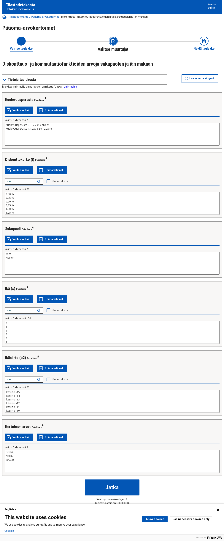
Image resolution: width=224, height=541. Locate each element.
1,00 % (112, 209)
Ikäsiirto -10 (112, 411)
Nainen (112, 258)
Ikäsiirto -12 (112, 403)
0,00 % (112, 194)
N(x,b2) (112, 456)
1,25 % (112, 213)
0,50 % (112, 201)
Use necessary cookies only (190, 519)
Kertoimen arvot (18, 426)
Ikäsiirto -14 (112, 396)
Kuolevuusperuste (19, 99)
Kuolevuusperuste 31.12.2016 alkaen (112, 125)
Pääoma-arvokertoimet (45, 16)
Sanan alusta (60, 181)
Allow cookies (155, 519)
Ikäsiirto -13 (112, 399)
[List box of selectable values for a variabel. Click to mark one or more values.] (112, 134)
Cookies (9, 530)
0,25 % (112, 198)
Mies (112, 254)
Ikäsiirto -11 (112, 407)
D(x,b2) (112, 452)
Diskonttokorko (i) (19, 159)
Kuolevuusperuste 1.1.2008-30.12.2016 (112, 129)
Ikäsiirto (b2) (15, 357)
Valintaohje (70, 86)
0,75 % (112, 205)
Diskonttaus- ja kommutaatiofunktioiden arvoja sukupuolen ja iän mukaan (104, 16)
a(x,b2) (112, 459)
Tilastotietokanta (18, 16)
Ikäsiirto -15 (112, 392)
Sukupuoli (13, 228)
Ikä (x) (10, 288)
